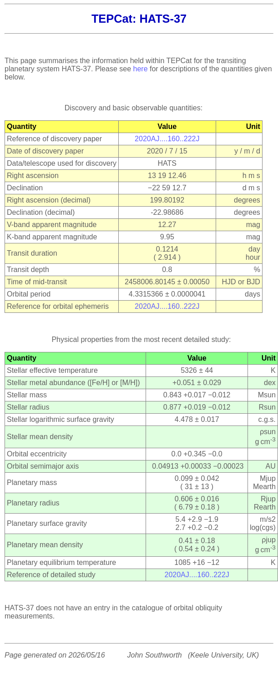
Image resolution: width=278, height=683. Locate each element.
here (140, 69)
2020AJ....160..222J (167, 139)
